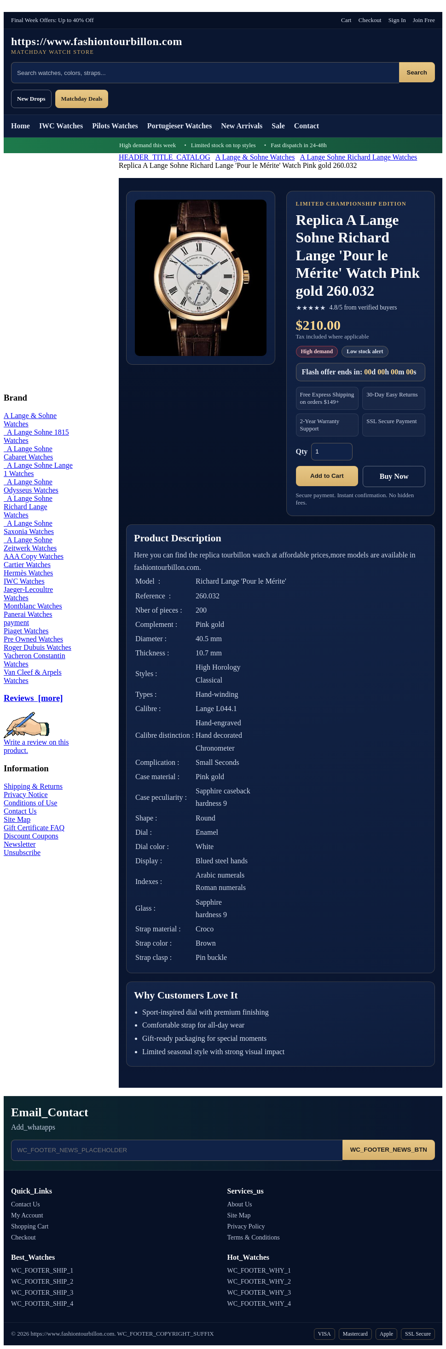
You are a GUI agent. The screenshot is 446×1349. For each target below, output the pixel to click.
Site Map (17, 819)
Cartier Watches (27, 564)
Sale (278, 126)
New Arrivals (241, 126)
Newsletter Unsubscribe (22, 848)
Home (20, 126)
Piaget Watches (26, 631)
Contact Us (20, 811)
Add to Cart (327, 475)
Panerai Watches (28, 614)
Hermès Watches (28, 573)
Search (417, 72)
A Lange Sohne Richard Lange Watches (358, 157)
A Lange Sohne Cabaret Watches (28, 453)
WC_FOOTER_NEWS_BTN (388, 1149)
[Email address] (176, 1150)
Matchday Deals (82, 98)
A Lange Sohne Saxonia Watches (29, 527)
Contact (306, 126)
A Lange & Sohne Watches (255, 157)
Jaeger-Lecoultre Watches (28, 594)
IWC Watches (61, 126)
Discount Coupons (31, 836)
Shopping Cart (29, 1226)
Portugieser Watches (179, 126)
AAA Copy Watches (34, 556)
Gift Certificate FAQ (34, 828)
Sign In (397, 20)
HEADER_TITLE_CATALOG (164, 157)
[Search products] (205, 72)
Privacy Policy (246, 1226)
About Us (239, 1204)
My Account (27, 1215)
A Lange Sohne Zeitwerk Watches (30, 544)
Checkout (370, 20)
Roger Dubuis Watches (37, 647)
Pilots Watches (115, 126)
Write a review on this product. (36, 743)
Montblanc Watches (33, 606)
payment (16, 622)
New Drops (31, 98)
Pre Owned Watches (33, 639)
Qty (302, 451)
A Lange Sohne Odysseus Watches (31, 486)
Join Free (424, 20)
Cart (346, 20)
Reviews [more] (33, 698)
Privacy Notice (26, 794)
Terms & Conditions (253, 1237)
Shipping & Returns (33, 786)
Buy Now (394, 476)
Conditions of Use (30, 803)
